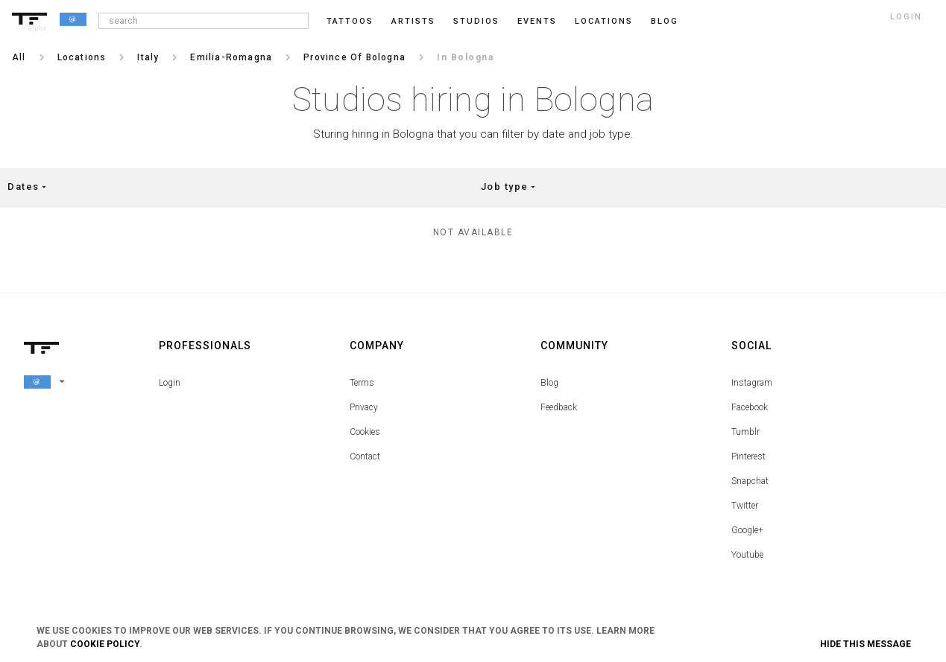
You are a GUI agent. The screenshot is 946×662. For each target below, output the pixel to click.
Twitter (744, 505)
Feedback (558, 407)
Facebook (749, 407)
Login (169, 383)
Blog (549, 383)
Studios (476, 21)
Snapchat (750, 481)
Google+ (747, 530)
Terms (362, 383)
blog (664, 21)
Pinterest (748, 456)
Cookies (365, 432)
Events (537, 21)
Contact (365, 456)
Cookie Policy (104, 644)
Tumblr (745, 432)
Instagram (751, 383)
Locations (604, 21)
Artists (413, 21)
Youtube (747, 555)
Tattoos (350, 21)
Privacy (364, 407)
